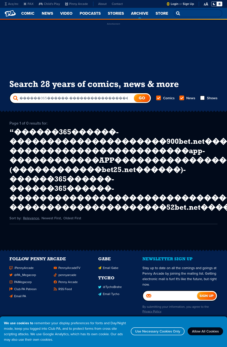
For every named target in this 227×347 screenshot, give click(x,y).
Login (174, 4)
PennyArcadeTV (67, 269)
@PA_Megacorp (22, 276)
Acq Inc (11, 4)
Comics (165, 98)
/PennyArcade (21, 269)
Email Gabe (108, 269)
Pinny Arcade (76, 4)
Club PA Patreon (23, 290)
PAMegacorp (20, 283)
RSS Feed (63, 290)
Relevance (31, 217)
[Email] (170, 297)
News (187, 98)
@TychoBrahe (110, 288)
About (102, 4)
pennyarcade (65, 276)
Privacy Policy (151, 312)
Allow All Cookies (205, 331)
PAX (29, 4)
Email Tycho (108, 295)
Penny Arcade (66, 283)
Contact (117, 4)
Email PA (17, 297)
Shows (209, 98)
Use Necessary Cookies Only (157, 331)
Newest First (51, 217)
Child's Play (49, 4)
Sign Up (188, 4)
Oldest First (72, 217)
